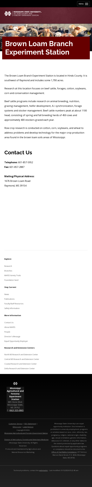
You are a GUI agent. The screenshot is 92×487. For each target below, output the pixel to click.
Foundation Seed (11, 280)
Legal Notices (28, 427)
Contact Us (8, 322)
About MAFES (9, 327)
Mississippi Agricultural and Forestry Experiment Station (26, 433)
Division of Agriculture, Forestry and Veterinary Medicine (26, 439)
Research (8, 266)
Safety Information (12, 308)
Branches (8, 271)
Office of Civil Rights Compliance (64, 452)
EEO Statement (30, 424)
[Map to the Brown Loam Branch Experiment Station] (46, 229)
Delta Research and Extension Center (19, 368)
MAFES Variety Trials (12, 275)
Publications (9, 299)
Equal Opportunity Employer (16, 341)
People (7, 332)
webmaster (43, 470)
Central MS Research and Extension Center (21, 359)
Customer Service (15, 424)
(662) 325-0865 (16, 410)
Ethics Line (17, 427)
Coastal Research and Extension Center (20, 364)
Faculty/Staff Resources (13, 303)
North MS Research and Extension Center (21, 354)
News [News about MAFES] (6, 294)
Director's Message (12, 336)
